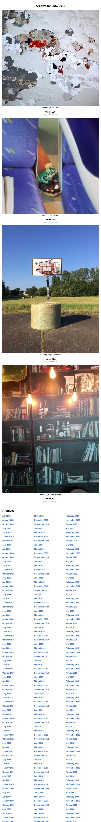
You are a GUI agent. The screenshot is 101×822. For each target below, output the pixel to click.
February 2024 (72, 549)
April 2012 (6, 747)
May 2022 (70, 578)
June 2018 (38, 644)
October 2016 (8, 673)
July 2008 (6, 809)
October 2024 (8, 541)
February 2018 (72, 648)
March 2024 (39, 549)
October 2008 (8, 805)
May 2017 (70, 660)
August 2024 (71, 541)
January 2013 (8, 735)
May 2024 (70, 545)
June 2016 (38, 677)
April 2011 (6, 764)
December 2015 (41, 685)
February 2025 (72, 532)
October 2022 (8, 574)
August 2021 (71, 590)
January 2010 (8, 784)
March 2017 (39, 664)
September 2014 (41, 706)
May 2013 (70, 726)
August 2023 (71, 557)
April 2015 (6, 697)
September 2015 (41, 689)
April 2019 (6, 632)
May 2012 (70, 743)
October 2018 (8, 640)
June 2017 (38, 660)
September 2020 (41, 607)
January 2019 (8, 636)
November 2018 (73, 636)
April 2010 (6, 780)
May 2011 (70, 759)
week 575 (50, 219)
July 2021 (6, 594)
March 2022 (39, 582)
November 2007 (73, 817)
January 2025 (8, 536)
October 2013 (8, 722)
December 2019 (41, 619)
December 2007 (41, 817)
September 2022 (41, 574)
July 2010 (6, 776)
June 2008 (38, 809)
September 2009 (41, 788)
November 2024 (73, 536)
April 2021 (6, 598)
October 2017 (8, 656)
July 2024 (6, 545)
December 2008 (41, 801)
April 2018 (6, 648)
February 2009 (72, 797)
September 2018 (41, 640)
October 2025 (8, 524)
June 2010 (38, 776)
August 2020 (71, 607)
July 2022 (6, 578)
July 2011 (6, 759)
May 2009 (70, 793)
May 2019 (70, 627)
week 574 (50, 359)
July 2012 (6, 743)
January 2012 (8, 751)
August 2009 (71, 788)
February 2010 (72, 780)
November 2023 (73, 553)
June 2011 (38, 759)
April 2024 (6, 549)
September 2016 (41, 673)
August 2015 (71, 689)
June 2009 (38, 793)
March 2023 (39, 565)
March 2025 (39, 532)
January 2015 (8, 702)
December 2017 (41, 652)
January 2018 (8, 652)
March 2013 (39, 731)
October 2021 (8, 590)
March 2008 (39, 813)
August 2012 (71, 739)
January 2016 (8, 685)
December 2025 (41, 520)
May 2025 (70, 528)
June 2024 (38, 545)
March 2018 (39, 648)
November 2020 (73, 603)
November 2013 (73, 718)
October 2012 (8, 739)
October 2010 (8, 772)
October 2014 (8, 706)
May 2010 (70, 776)
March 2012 (39, 747)
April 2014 (6, 714)
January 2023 (8, 570)
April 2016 (6, 681)
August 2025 (71, 524)
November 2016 (73, 669)
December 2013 (41, 718)
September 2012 (41, 739)
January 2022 (8, 586)
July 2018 (6, 644)
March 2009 (39, 797)
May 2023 (70, 561)
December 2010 (41, 768)
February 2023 (72, 565)
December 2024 (41, 536)
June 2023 (38, 561)
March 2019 (39, 632)
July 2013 (6, 726)
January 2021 (8, 603)
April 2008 (6, 813)
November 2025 (73, 520)
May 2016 (70, 677)
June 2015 (38, 693)
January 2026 (8, 520)
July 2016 (6, 677)
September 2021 (41, 590)
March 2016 (39, 681)
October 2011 (8, 755)
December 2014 (41, 702)
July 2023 (6, 561)
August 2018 (71, 640)
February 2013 (72, 731)
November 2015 (73, 685)
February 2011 (72, 764)
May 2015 (70, 693)
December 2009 (41, 784)
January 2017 (8, 669)
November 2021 (73, 586)
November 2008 (73, 801)
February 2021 (72, 598)
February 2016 (72, 681)
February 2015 (72, 697)
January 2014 (8, 718)
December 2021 (41, 586)
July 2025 (6, 528)
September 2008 (41, 805)
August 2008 (71, 805)
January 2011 (8, 768)
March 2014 (39, 714)
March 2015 (39, 697)
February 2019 (72, 632)
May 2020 (70, 611)
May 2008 (70, 809)
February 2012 (72, 747)
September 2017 (41, 656)
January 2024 (8, 553)
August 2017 (71, 656)
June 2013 (38, 726)
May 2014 (70, 710)
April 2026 (6, 516)
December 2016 (41, 669)
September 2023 (41, 557)
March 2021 (39, 598)
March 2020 (39, 615)
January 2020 (8, 619)
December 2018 (41, 636)
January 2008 (8, 817)
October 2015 (8, 689)
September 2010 (41, 772)
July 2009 (6, 793)
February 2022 (72, 582)
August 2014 (71, 706)
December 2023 (41, 553)
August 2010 (71, 772)
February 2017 (72, 664)
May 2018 (70, 644)
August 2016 (71, 673)
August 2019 (71, 623)
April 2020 (6, 615)
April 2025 (6, 532)
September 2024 (41, 541)
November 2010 (73, 768)
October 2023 (8, 557)
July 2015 (6, 693)
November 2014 (73, 702)
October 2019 (8, 623)
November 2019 (73, 619)
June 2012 (38, 743)
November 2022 (73, 570)
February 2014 (72, 714)
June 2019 (38, 627)
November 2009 (73, 784)
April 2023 (6, 565)
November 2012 (73, 735)
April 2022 (6, 582)
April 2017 (6, 664)
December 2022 (41, 570)
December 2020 (41, 603)
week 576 (50, 112)
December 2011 (41, 751)
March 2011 (39, 764)
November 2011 (73, 751)
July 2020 (6, 611)
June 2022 (38, 578)
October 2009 (8, 788)
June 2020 (38, 611)
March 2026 (39, 516)
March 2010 (39, 780)
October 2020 (8, 607)
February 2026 (72, 516)
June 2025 (38, 528)
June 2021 (38, 594)
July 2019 (6, 627)
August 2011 (71, 755)
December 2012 (41, 735)
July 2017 (6, 660)
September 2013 (41, 722)
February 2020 (72, 615)
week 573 (50, 498)
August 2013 (71, 722)
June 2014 (38, 710)
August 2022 (71, 574)
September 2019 (41, 623)
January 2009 (8, 801)
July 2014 (6, 710)
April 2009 (6, 797)
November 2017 (73, 652)
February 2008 (72, 813)
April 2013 (6, 731)
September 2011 (41, 755)
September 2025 (41, 524)
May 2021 (70, 594)
